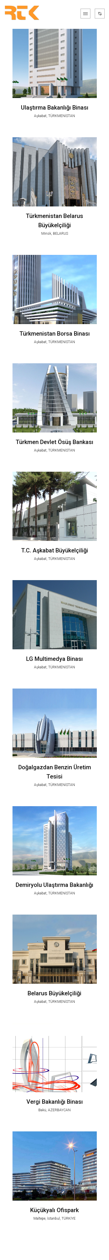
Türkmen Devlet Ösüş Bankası (54, 442)
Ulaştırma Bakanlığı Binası (54, 107)
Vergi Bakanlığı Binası (54, 1101)
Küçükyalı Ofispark (54, 1210)
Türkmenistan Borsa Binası (54, 333)
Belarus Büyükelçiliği (54, 993)
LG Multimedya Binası (54, 658)
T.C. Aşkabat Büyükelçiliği (54, 550)
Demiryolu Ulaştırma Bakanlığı (54, 884)
